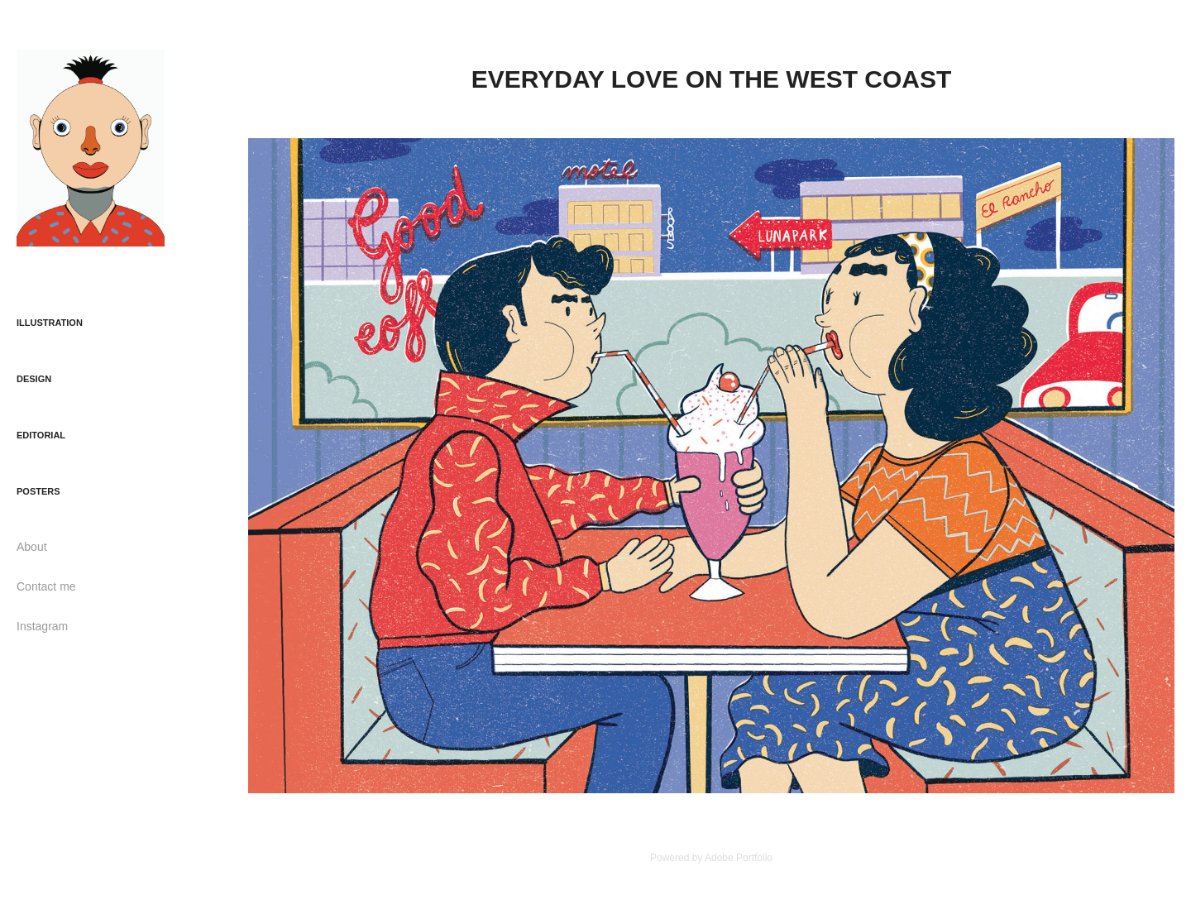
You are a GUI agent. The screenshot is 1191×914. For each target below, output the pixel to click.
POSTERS (38, 491)
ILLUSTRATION (50, 323)
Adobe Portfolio (738, 858)
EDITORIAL (41, 435)
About (32, 546)
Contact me (46, 586)
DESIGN (34, 379)
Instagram (42, 626)
